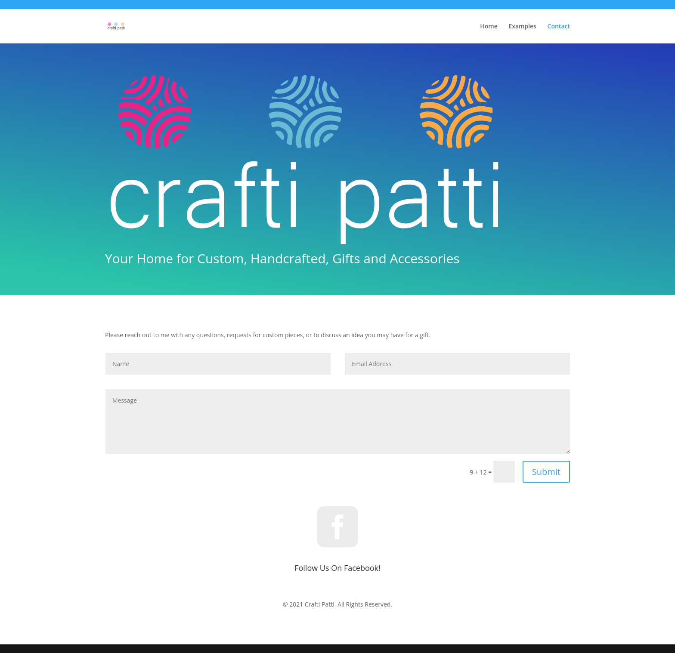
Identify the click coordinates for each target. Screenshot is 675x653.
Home (489, 26)
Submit (546, 471)
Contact (559, 26)
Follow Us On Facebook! (337, 568)
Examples (522, 26)
